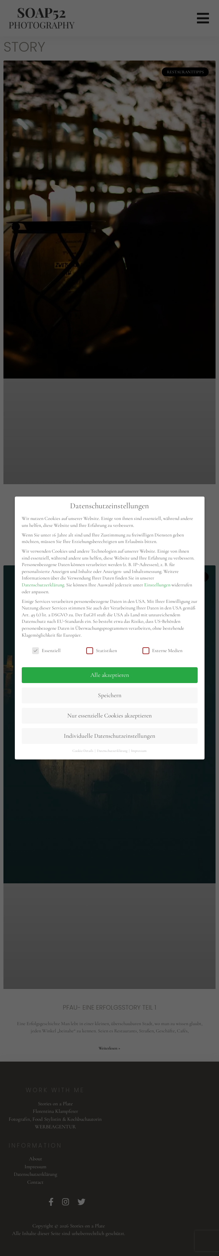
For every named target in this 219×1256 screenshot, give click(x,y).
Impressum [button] (139, 750)
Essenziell (46, 650)
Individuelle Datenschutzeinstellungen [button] (109, 735)
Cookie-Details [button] (83, 750)
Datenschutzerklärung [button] (112, 750)
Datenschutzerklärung (43, 585)
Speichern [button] (109, 695)
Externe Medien (162, 650)
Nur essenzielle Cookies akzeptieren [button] (109, 715)
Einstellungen (157, 585)
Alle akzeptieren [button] (109, 675)
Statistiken (101, 650)
